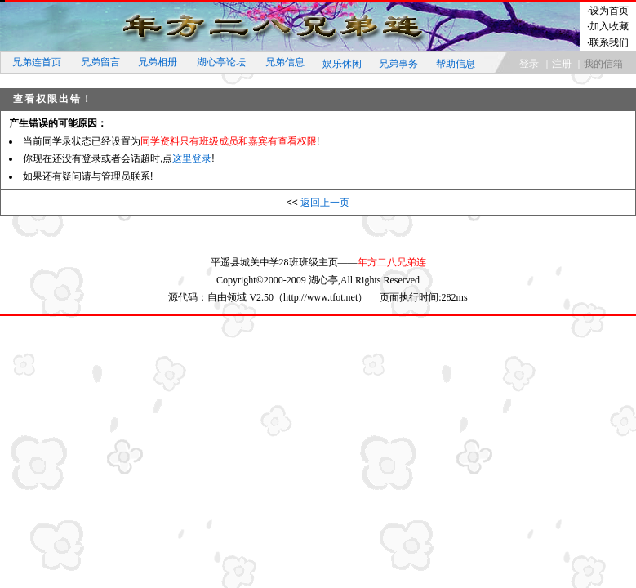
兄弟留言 (100, 62)
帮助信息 (455, 63)
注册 (562, 63)
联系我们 (609, 42)
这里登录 (191, 158)
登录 (529, 63)
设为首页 (609, 10)
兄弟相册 (157, 62)
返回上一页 (324, 202)
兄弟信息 (285, 62)
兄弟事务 (398, 63)
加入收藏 (609, 26)
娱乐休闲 (342, 63)
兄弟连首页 (36, 62)
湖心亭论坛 (221, 62)
